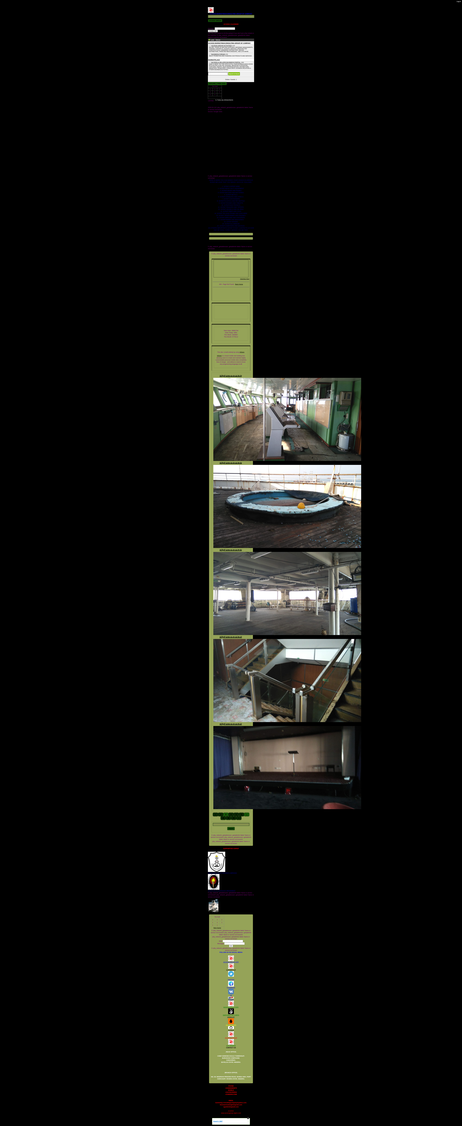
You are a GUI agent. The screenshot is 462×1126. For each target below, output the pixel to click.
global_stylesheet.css (215, 155)
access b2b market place (216, 134)
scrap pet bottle (213, 163)
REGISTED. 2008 (214, 4)
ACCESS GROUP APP (231, 962)
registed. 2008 (212, 159)
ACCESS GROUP (231, 1038)
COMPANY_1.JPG (214, 118)
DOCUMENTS (213, 122)
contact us (211, 147)
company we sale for (215, 145)
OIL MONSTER (231, 1025)
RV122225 (211, 6)
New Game (215, 97)
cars (209, 143)
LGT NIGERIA (231, 1045)
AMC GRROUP (213, 114)
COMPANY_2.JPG (214, 120)
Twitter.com (212, 130)
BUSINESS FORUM (218, 54)
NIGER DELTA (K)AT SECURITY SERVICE (222, 873)
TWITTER (231, 980)
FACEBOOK (231, 987)
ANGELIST (231, 1017)
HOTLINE (212, 83)
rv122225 (211, 161)
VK (231, 995)
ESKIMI (231, 999)
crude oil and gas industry (216, 149)
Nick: (221, 941)
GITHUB (231, 1030)
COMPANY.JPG (213, 116)
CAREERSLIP (231, 970)
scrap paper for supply (215, 170)
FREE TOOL (221, 83)
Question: (211, 28)
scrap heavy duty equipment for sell (220, 168)
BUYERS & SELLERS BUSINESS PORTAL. (226, 62)
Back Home (239, 284)
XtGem (242, 352)
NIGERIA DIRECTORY (231, 1007)
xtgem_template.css (214, 174)
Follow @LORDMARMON (245, 101)
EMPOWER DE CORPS (231, 1015)
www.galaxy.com (213, 172)
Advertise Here (244, 279)
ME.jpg (210, 124)
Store (209, 128)
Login (212, 40)
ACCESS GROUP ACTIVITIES (221, 46)
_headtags (211, 132)
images (210, 157)
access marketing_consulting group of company (224, 136)
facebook (211, 151)
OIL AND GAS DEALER (216, 126)
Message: (220, 943)
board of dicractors (214, 141)
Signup (218, 40)
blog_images (212, 138)
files (209, 153)
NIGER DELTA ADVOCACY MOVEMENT (221, 891)
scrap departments (214, 165)
